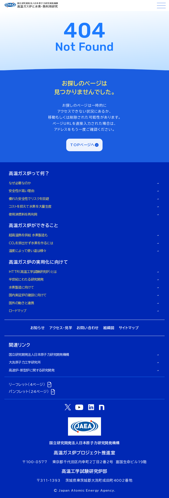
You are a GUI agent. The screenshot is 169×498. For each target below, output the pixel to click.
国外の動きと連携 (21, 303)
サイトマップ (129, 328)
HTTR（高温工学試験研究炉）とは (33, 271)
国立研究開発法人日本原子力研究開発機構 (39, 354)
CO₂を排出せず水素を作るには (31, 243)
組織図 (108, 328)
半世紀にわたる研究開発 (26, 279)
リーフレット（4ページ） (31, 384)
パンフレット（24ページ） (32, 392)
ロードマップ (17, 310)
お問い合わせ (88, 328)
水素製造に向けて (21, 287)
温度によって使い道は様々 (27, 250)
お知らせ (37, 328)
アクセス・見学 (60, 328)
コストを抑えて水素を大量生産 (30, 206)
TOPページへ (82, 145)
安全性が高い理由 (21, 190)
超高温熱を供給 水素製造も (28, 235)
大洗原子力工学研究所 (24, 362)
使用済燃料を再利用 (23, 214)
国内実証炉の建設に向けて (28, 295)
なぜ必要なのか (20, 183)
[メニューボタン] (161, 5)
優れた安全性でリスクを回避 (29, 198)
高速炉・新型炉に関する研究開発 (31, 370)
